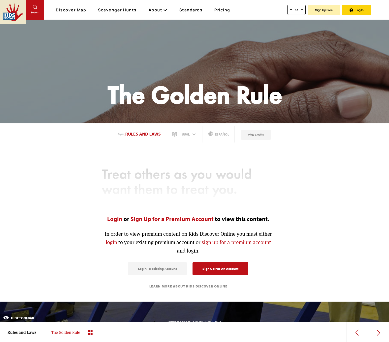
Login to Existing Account (157, 268)
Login (114, 219)
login (111, 242)
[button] (184, 134)
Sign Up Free (324, 10)
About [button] (158, 10)
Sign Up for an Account (220, 268)
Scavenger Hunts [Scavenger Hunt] (117, 10)
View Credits (256, 135)
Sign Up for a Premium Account (172, 219)
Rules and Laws (143, 134)
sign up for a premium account (236, 242)
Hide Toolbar (18, 318)
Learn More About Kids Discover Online (188, 286)
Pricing (222, 10)
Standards (191, 10)
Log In (357, 10)
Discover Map (71, 9)
